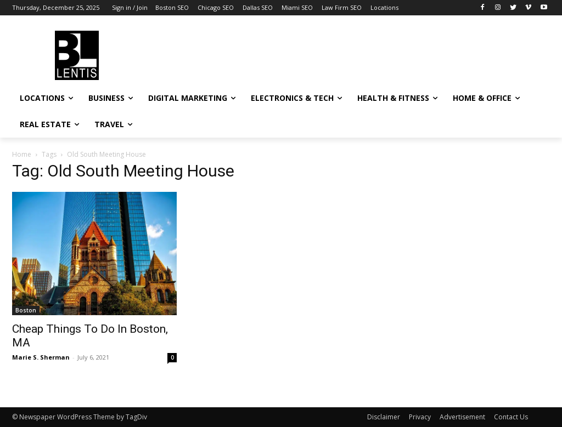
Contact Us (511, 417)
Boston (25, 310)
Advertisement (462, 417)
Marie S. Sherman (41, 357)
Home (21, 154)
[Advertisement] (269, 53)
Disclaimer (383, 417)
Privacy (420, 417)
